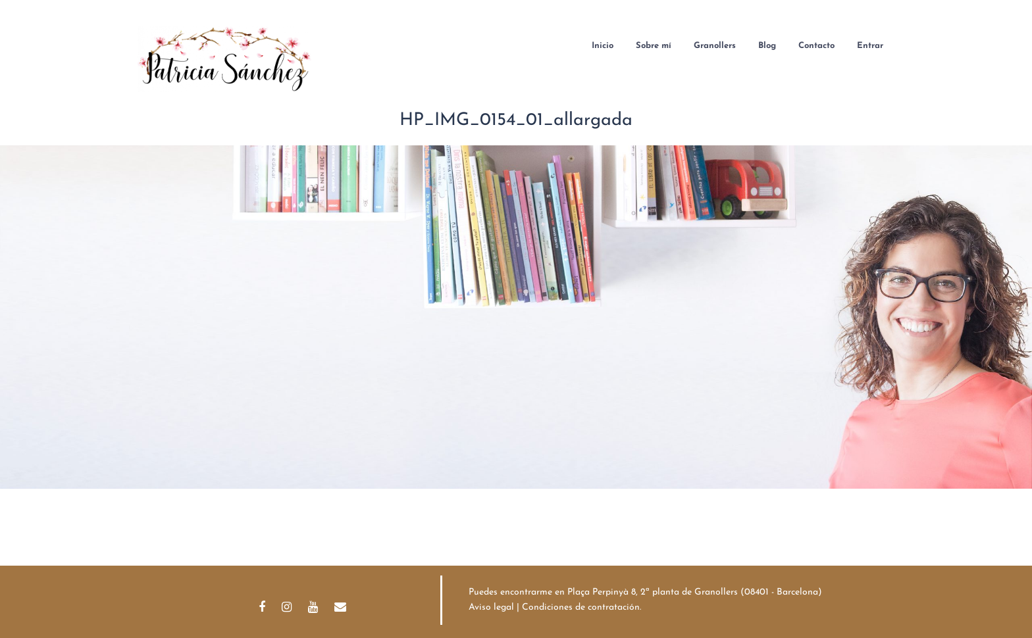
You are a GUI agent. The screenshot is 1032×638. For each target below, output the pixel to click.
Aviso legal (491, 607)
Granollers (715, 45)
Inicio (602, 45)
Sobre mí (653, 45)
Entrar (870, 45)
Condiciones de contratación (581, 607)
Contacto (816, 45)
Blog (767, 45)
